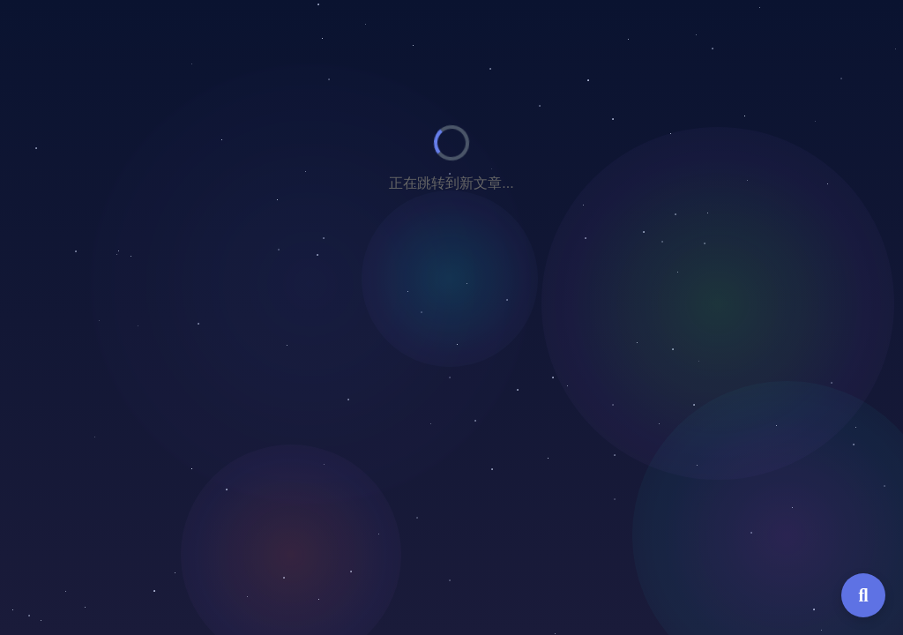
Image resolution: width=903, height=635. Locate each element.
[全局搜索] (863, 595)
